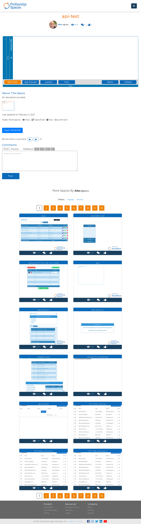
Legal (71, 521)
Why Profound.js (50, 510)
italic (42, 149)
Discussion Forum (72, 507)
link (52, 149)
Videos (67, 513)
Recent (80, 200)
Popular (71, 200)
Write (6, 149)
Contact (91, 513)
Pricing (46, 513)
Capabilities (48, 507)
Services (91, 510)
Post (10, 176)
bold (37, 149)
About (90, 507)
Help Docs (69, 510)
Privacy (78, 521)
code (47, 149)
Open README (12, 130)
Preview (15, 149)
